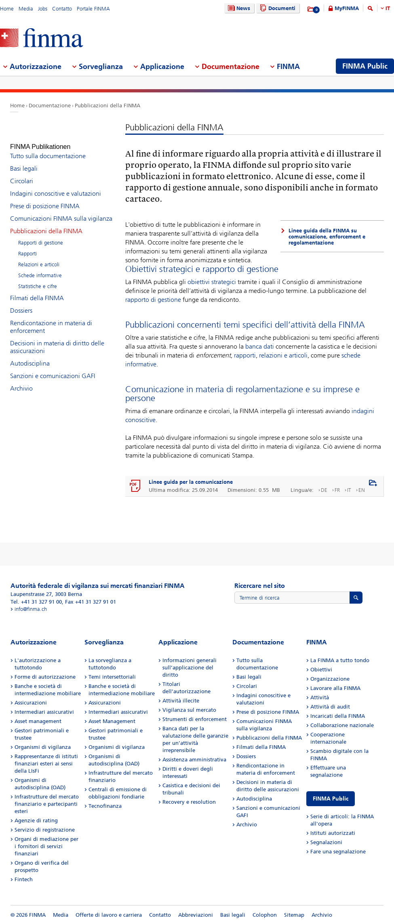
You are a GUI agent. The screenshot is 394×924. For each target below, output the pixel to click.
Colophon (265, 915)
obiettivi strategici (212, 282)
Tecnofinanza (105, 806)
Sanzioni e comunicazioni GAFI (52, 368)
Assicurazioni (31, 703)
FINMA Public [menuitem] (365, 66)
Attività (319, 697)
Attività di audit (330, 707)
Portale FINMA (93, 9)
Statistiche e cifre (37, 279)
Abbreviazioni (195, 915)
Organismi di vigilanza (43, 747)
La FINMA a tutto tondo (339, 660)
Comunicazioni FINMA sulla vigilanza (61, 211)
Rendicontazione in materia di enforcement (51, 319)
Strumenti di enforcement (194, 719)
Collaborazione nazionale (342, 725)
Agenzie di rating (36, 820)
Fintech (24, 879)
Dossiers (21, 303)
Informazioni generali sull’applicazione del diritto (189, 667)
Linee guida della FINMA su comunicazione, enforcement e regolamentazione (327, 237)
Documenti (276, 8)
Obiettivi (321, 670)
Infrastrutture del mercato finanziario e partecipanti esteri (47, 804)
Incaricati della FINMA (337, 716)
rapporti (245, 355)
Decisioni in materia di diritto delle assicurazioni (57, 339)
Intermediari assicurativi (44, 712)
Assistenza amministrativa (194, 760)
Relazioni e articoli (38, 257)
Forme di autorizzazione (45, 677)
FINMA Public (330, 798)
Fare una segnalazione (338, 852)
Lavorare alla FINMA (335, 688)
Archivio (21, 381)
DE (324, 490)
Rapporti (27, 246)
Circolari (21, 174)
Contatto (62, 9)
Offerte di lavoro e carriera (109, 915)
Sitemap (294, 915)
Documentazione (50, 105)
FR (337, 490)
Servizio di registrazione (45, 830)
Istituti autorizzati (332, 833)
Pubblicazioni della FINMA (107, 105)
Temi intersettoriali (112, 677)
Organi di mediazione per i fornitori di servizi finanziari (46, 846)
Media (26, 9)
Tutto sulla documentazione (48, 149)
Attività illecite (180, 701)
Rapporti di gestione (40, 235)
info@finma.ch (31, 609)
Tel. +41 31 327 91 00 (36, 602)
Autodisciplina (30, 356)
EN (361, 490)
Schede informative (40, 268)
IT (388, 8)
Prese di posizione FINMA (45, 199)
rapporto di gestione (153, 299)
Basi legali (24, 161)
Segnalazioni (326, 842)
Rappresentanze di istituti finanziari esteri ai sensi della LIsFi (46, 763)
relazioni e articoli (283, 355)
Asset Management (111, 721)
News (238, 8)
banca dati (259, 346)
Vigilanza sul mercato (189, 710)
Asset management (38, 721)
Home (7, 9)
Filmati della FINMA (37, 291)
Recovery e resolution (189, 802)
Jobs (42, 9)
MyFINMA (347, 8)
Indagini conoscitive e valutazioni (55, 186)
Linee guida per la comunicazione (191, 482)
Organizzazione (330, 679)
